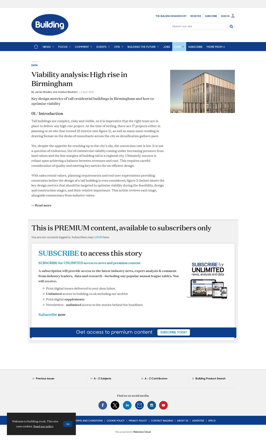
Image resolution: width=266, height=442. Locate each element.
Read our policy (43, 426)
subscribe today (173, 332)
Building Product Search (210, 378)
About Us (182, 420)
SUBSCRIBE (58, 253)
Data (34, 65)
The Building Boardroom (170, 16)
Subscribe (211, 16)
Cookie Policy (116, 420)
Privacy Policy (138, 420)
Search (231, 26)
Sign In (225, 16)
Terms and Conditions (88, 420)
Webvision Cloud (142, 431)
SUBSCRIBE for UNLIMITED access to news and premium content (89, 262)
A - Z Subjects (102, 378)
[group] (215, 46)
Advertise (198, 420)
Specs (212, 420)
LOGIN (98, 237)
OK (68, 424)
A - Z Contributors (156, 378)
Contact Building (162, 420)
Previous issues (45, 378)
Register (195, 16)
